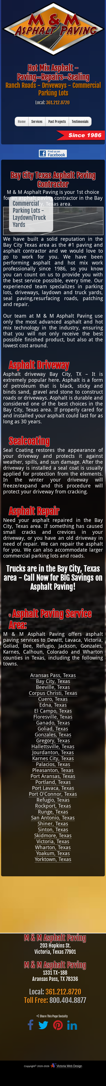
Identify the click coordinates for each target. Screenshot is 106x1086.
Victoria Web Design (69, 1066)
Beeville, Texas (53, 687)
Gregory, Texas (53, 740)
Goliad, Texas (53, 729)
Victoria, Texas (52, 841)
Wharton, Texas (53, 847)
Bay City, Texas (53, 681)
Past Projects (57, 122)
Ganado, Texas (53, 723)
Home (21, 122)
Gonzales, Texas (53, 735)
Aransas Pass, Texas (53, 675)
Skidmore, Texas (53, 835)
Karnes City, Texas (53, 758)
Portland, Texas (53, 782)
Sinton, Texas (53, 830)
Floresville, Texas (52, 717)
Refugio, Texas (53, 800)
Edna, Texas (53, 705)
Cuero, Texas (53, 699)
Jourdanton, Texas (53, 752)
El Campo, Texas (53, 711)
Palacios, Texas (53, 764)
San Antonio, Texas (53, 818)
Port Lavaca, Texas (53, 788)
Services (36, 122)
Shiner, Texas (53, 824)
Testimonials (80, 122)
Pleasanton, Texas (52, 770)
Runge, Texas (53, 812)
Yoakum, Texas (53, 853)
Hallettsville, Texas (52, 746)
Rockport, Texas (53, 806)
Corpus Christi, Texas (53, 693)
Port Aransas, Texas (53, 776)
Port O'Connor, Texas (53, 794)
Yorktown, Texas (53, 859)
